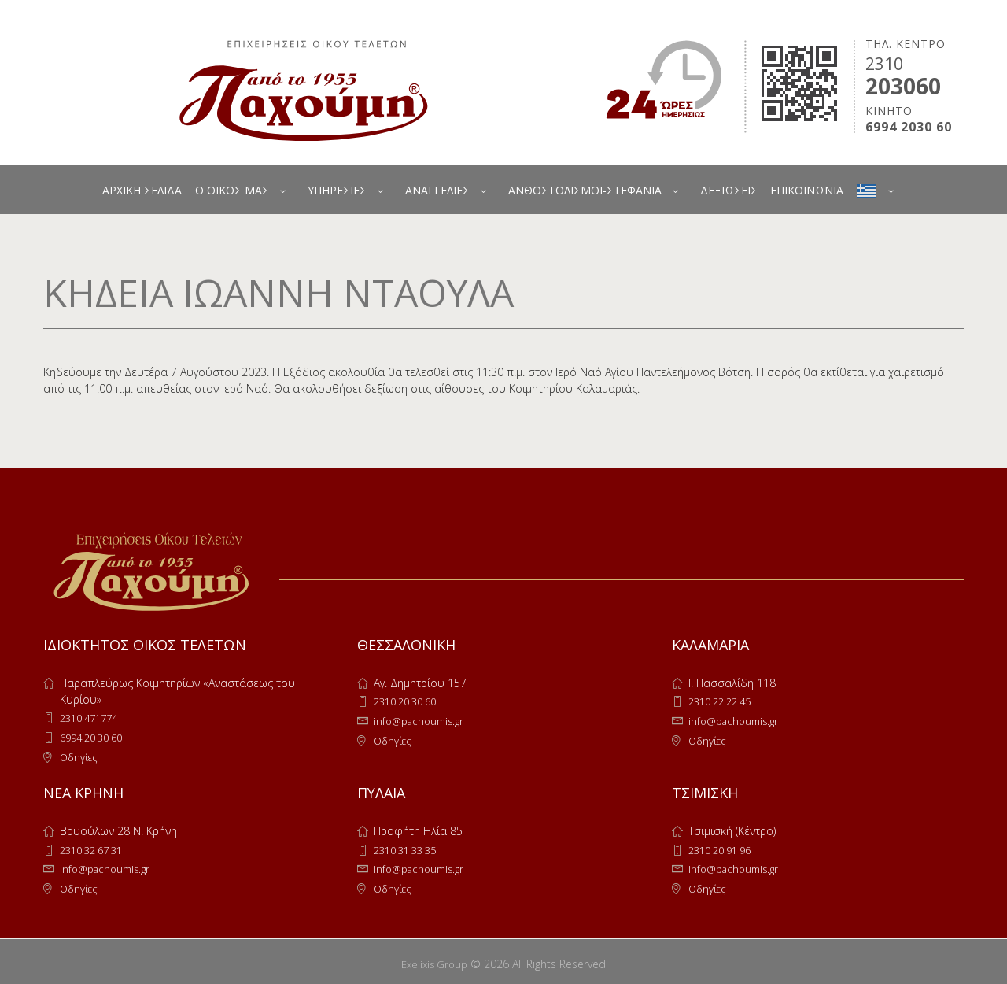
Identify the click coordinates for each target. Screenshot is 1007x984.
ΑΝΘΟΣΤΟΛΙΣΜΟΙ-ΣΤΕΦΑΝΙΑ (585, 190)
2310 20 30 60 (410, 701)
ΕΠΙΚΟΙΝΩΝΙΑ (806, 190)
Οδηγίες (80, 755)
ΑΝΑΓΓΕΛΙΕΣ (437, 190)
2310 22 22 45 (724, 701)
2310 (884, 64)
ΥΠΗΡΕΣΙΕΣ (337, 190)
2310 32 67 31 (96, 847)
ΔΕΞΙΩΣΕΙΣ (729, 190)
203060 (903, 86)
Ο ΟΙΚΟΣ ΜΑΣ (232, 190)
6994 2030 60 (908, 127)
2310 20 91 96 (724, 847)
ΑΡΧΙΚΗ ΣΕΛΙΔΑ (142, 190)
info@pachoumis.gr (422, 719)
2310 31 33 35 (410, 847)
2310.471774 (92, 717)
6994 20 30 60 (96, 736)
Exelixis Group (434, 959)
